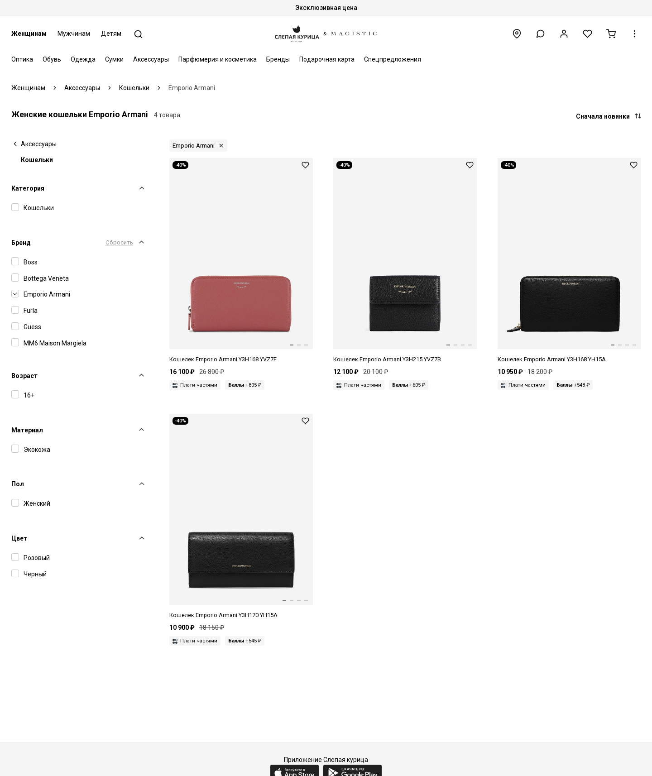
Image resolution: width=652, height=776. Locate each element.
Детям (111, 33)
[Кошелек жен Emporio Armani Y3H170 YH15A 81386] (241, 517)
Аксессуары (151, 59)
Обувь (52, 59)
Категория (27, 188)
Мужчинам (74, 33)
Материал (27, 430)
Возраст (24, 375)
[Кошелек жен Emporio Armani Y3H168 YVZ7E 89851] (241, 261)
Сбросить (119, 242)
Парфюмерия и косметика (217, 59)
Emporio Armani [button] (194, 145)
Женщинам (29, 33)
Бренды (278, 59)
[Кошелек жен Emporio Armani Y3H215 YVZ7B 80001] (405, 261)
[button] (540, 34)
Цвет (19, 538)
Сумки (114, 59)
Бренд (21, 242)
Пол (17, 484)
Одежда (83, 59)
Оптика (22, 59)
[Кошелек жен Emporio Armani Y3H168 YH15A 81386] (569, 261)
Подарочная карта (327, 59)
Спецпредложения (392, 59)
